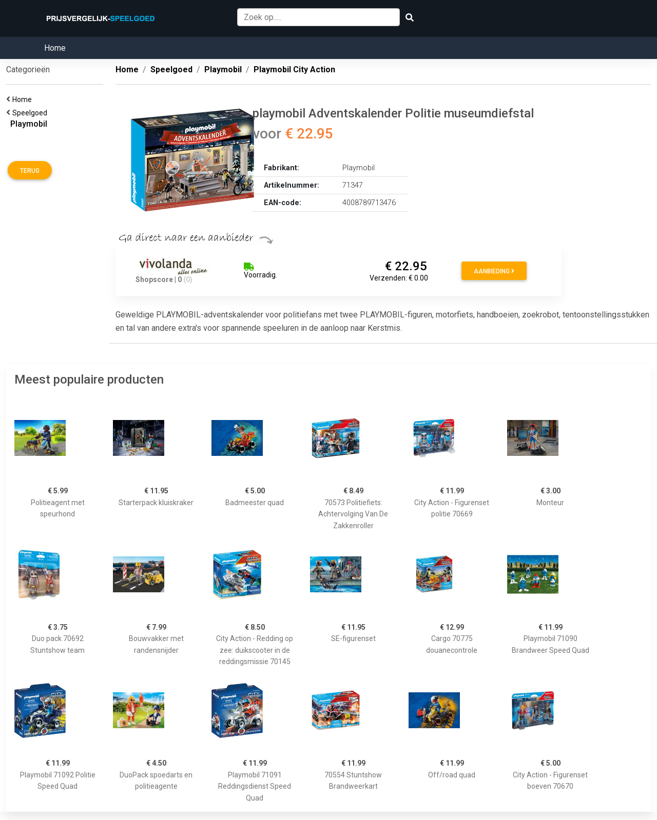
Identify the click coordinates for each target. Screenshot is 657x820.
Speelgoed (31, 113)
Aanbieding (494, 271)
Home (55, 48)
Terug (30, 170)
